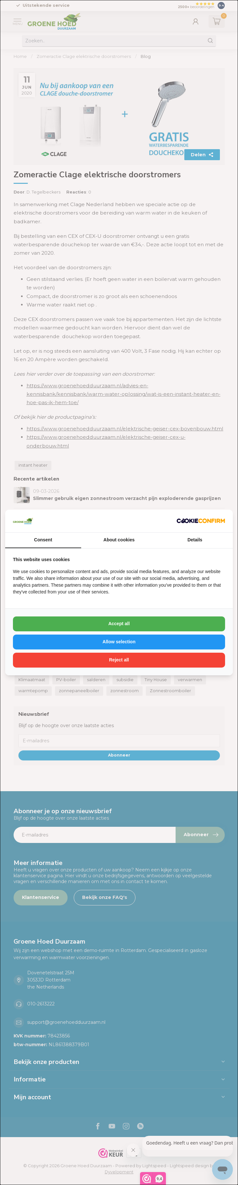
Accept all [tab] (119, 623)
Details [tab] (195, 539)
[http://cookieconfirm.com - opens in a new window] (201, 521)
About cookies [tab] (119, 539)
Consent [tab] (43, 539)
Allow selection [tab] (119, 641)
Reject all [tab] (119, 659)
